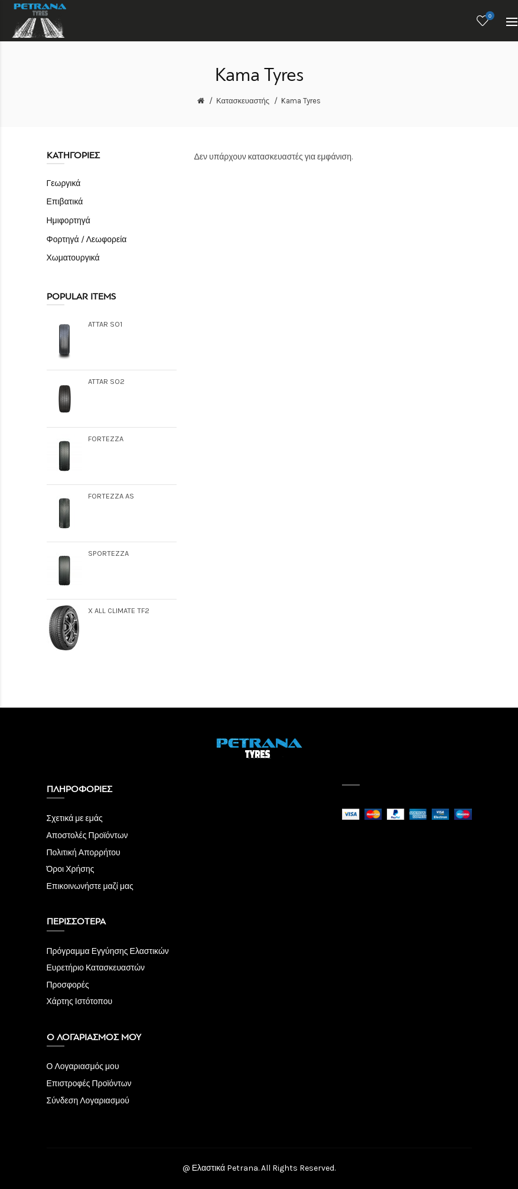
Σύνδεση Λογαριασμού (88, 1101)
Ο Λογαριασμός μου (83, 1066)
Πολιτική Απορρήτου (83, 853)
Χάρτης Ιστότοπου (80, 1001)
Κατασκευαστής (242, 100)
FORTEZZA (105, 438)
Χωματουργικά (73, 258)
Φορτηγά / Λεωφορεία (87, 239)
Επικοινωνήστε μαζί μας (90, 886)
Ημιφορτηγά (68, 221)
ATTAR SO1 (105, 324)
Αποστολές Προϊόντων (87, 835)
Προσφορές (68, 985)
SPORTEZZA (108, 553)
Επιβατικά (65, 202)
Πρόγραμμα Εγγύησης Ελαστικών (108, 951)
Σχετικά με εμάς (75, 818)
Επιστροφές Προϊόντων (89, 1084)
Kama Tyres (301, 100)
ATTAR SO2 (106, 381)
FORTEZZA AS (111, 495)
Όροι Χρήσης (71, 869)
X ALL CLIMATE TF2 (118, 610)
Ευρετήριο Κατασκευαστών (96, 968)
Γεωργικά (64, 183)
